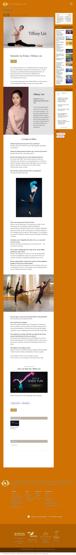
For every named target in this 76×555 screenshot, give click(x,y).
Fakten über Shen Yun (16, 500)
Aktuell (27, 493)
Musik (46, 495)
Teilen (13, 61)
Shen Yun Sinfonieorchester (18, 496)
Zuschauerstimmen (30, 498)
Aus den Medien (29, 500)
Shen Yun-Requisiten (49, 501)
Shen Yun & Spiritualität (17, 503)
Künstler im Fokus (15, 403)
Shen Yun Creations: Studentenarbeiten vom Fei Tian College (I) (60, 19)
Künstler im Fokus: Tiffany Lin (22, 15)
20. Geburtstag (15, 493)
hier (18, 395)
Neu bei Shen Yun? (16, 495)
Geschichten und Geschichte (51, 503)
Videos (27, 491)
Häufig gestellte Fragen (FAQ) (17, 507)
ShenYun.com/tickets (19, 358)
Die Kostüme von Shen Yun (51, 498)
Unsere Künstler (25, 403)
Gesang (47, 496)
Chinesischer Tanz (49, 493)
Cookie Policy (45, 553)
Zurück (6, 15)
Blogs (36, 496)
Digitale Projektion (49, 500)
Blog (59, 94)
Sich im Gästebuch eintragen (55, 516)
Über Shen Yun (29, 495)
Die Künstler (14, 505)
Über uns (14, 491)
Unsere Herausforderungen (17, 501)
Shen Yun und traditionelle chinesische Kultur (53, 506)
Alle (58, 93)
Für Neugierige (48, 491)
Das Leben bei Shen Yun (17, 498)
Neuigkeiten (13, 15)
